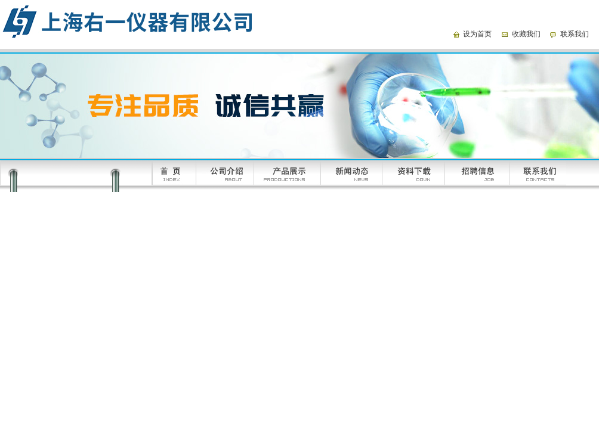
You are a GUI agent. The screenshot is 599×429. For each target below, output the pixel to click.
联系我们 (574, 34)
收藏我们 (526, 34)
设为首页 (477, 34)
